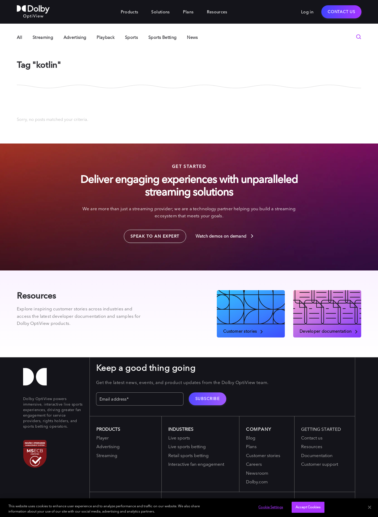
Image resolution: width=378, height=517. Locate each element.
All (19, 37)
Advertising (75, 37)
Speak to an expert (152, 234)
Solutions (160, 11)
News (192, 37)
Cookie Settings (270, 507)
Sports (131, 37)
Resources (217, 11)
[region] (189, 507)
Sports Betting (162, 37)
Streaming (43, 37)
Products (129, 11)
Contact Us (341, 11)
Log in (307, 11)
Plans (188, 11)
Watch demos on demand (225, 236)
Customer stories (243, 331)
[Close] (369, 507)
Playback (105, 37)
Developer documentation (329, 331)
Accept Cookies (308, 507)
